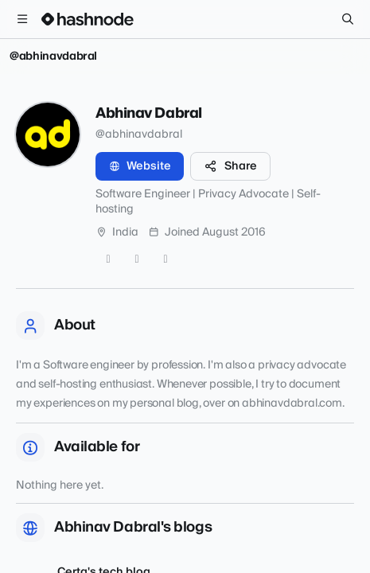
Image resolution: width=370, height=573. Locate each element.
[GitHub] (137, 259)
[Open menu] (22, 19)
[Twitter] (108, 259)
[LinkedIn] (165, 259)
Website (139, 166)
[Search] (347, 19)
